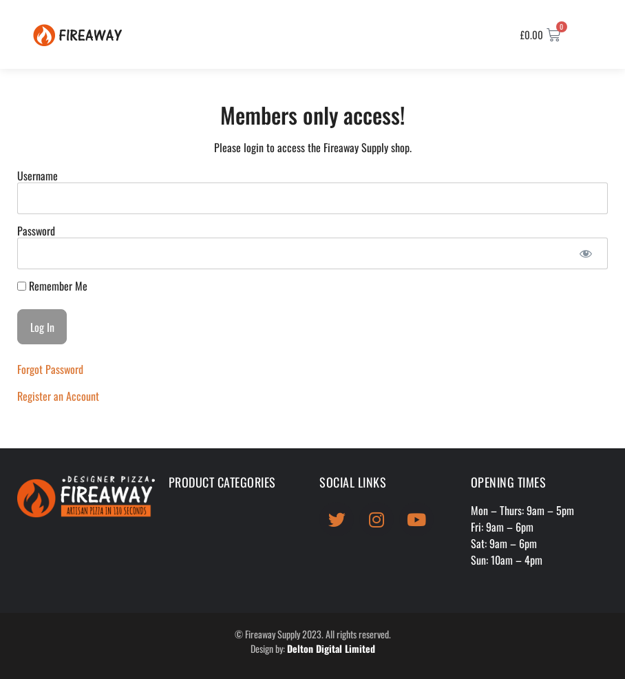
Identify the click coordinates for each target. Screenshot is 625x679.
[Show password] (585, 253)
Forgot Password (50, 369)
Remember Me (52, 285)
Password (36, 230)
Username (37, 175)
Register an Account (58, 396)
